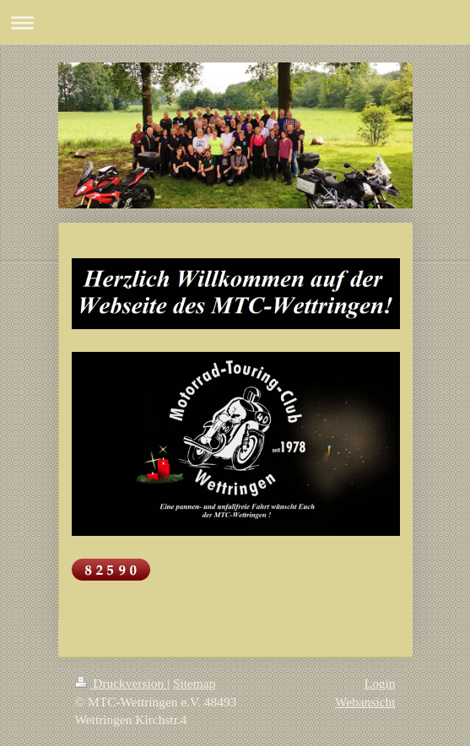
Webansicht (365, 702)
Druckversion (121, 683)
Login (380, 683)
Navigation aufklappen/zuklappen (235, 22)
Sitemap (194, 683)
